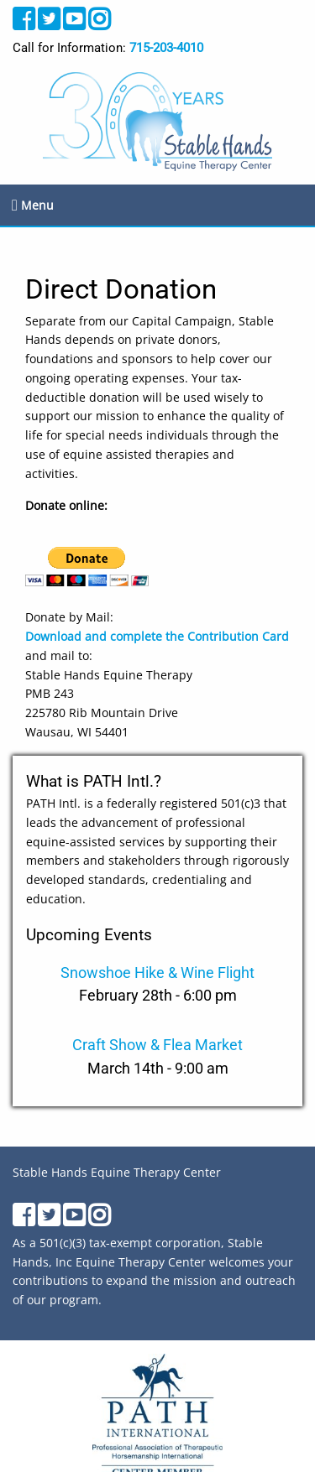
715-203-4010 (166, 47)
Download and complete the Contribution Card (157, 636)
